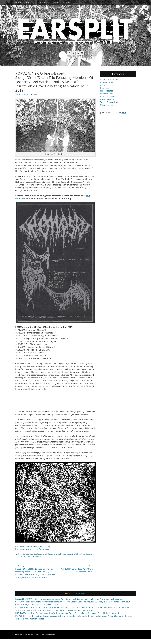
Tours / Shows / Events (23, 556)
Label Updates (50, 554)
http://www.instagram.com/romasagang (32, 549)
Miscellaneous (61, 554)
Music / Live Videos (73, 554)
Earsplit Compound (35, 634)
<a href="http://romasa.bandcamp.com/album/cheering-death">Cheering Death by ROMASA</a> (55, 400)
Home (18, 2)
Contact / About (62, 2)
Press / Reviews (86, 554)
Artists (29, 2)
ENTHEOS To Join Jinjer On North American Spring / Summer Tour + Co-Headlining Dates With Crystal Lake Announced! (67, 613)
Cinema (103, 85)
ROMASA (38, 556)
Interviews (104, 88)
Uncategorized (106, 105)
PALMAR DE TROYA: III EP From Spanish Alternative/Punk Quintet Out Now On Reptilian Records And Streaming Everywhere (69, 599)
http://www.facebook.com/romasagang (32, 546)
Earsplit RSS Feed (76, 593)
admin (35, 95)
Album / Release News (25, 554)
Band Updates (39, 554)
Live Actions (43, 2)
